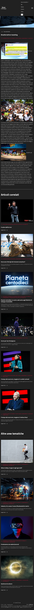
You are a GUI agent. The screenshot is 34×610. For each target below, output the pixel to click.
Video (22, 11)
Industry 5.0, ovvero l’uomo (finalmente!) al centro (15, 506)
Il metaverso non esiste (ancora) (10, 544)
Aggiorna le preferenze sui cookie (25, 607)
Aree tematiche (24, 2)
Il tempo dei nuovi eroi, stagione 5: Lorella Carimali (15, 379)
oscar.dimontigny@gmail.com (6, 607)
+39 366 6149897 (16, 607)
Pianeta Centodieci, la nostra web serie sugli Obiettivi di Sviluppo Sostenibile (16, 301)
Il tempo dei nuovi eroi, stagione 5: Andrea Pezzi (14, 417)
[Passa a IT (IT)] (22, 14)
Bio (21, 4)
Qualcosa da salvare (6, 584)
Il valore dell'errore (6, 227)
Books (22, 7)
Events (22, 9)
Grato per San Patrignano (8, 341)
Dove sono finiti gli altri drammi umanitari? (13, 262)
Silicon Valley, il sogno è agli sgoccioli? (11, 468)
